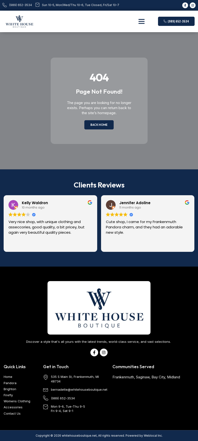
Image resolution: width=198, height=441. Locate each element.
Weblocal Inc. (153, 435)
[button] (141, 21)
